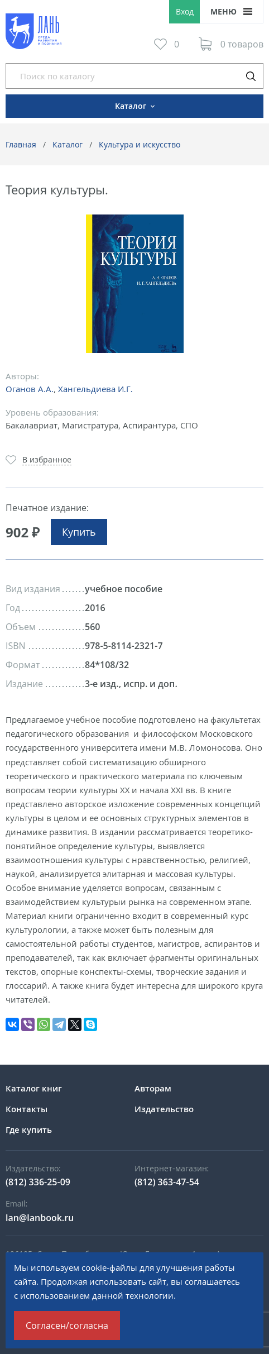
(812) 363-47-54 (166, 1182)
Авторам (152, 1088)
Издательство (164, 1108)
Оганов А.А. (30, 388)
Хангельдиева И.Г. (95, 388)
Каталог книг (34, 1088)
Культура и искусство (139, 144)
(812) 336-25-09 (38, 1182)
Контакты (26, 1108)
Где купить (29, 1129)
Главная (21, 144)
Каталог (67, 144)
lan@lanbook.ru (40, 1218)
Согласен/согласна (67, 1325)
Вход (185, 11)
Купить (79, 531)
